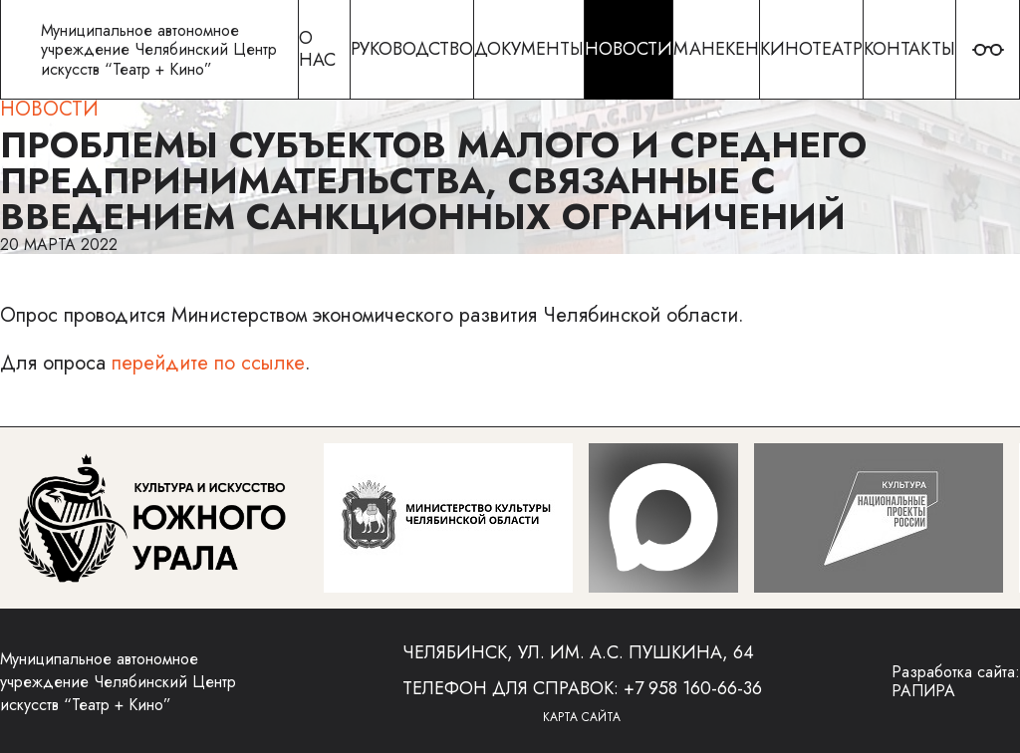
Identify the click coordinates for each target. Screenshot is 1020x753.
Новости (49, 109)
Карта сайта (582, 717)
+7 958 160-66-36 (693, 688)
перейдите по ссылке (208, 363)
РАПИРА (923, 690)
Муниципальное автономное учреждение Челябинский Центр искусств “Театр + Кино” (118, 681)
